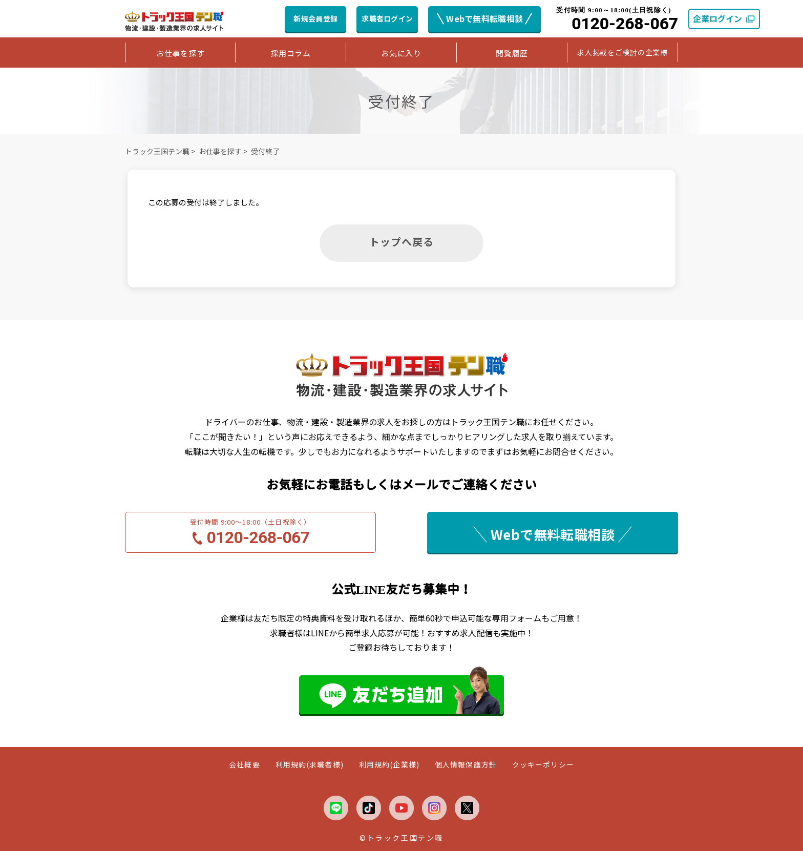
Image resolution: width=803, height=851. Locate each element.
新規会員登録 (315, 18)
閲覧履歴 (512, 53)
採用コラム (290, 53)
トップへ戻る (401, 241)
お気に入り (401, 53)
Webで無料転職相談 (484, 18)
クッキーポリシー (543, 765)
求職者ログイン (387, 18)
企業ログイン (724, 18)
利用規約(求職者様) (310, 765)
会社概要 (244, 765)
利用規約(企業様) (389, 765)
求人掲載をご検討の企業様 (622, 52)
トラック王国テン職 (157, 151)
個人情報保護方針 (466, 765)
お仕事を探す (180, 53)
